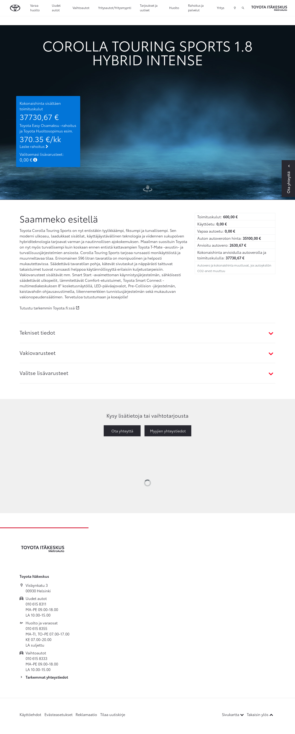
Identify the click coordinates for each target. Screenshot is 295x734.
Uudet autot (56, 7)
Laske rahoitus (34, 146)
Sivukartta (233, 714)
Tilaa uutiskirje (112, 714)
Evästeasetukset (58, 714)
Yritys (220, 8)
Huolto (174, 8)
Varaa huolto (35, 7)
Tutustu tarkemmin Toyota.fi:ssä (47, 307)
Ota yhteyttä (122, 430)
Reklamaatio (86, 714)
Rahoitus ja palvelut (196, 7)
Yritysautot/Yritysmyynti (114, 8)
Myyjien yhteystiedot (168, 430)
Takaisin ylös (260, 714)
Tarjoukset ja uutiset (149, 7)
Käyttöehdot (30, 714)
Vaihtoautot (81, 8)
